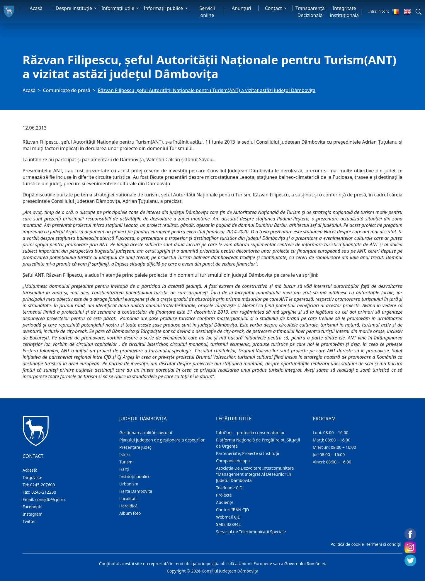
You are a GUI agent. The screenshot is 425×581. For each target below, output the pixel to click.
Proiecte (224, 495)
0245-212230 (43, 492)
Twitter (29, 521)
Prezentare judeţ (135, 447)
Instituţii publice (134, 476)
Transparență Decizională (310, 11)
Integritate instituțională (344, 11)
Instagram (32, 514)
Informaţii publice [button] (164, 8)
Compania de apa (233, 460)
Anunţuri (241, 8)
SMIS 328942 (228, 524)
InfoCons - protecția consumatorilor (250, 432)
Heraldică (128, 506)
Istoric (125, 454)
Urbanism (128, 484)
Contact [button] (274, 8)
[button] (418, 12)
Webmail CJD (228, 517)
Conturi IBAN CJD (232, 509)
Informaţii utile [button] (118, 8)
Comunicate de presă (67, 90)
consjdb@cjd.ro (50, 499)
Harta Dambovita (135, 491)
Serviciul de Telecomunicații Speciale (251, 531)
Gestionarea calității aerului (145, 432)
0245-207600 (42, 484)
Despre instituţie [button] (74, 8)
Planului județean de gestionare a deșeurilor (162, 440)
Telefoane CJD (229, 487)
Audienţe (224, 502)
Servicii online (207, 11)
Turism (125, 462)
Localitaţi (128, 498)
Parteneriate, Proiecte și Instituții (247, 453)
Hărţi (124, 469)
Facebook (32, 506)
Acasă (36, 8)
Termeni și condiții (383, 544)
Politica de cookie (347, 544)
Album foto (130, 513)
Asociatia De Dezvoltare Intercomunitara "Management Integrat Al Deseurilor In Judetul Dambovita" (255, 474)
